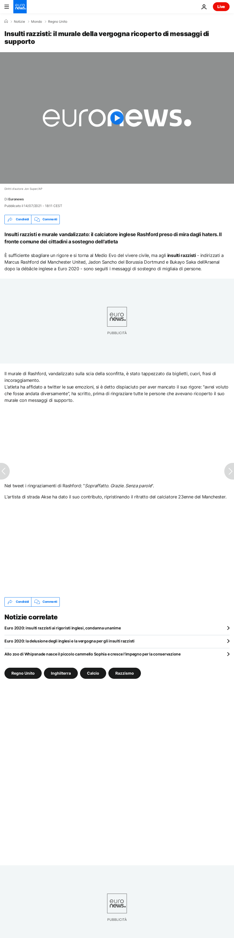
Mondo (36, 21)
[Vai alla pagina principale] (20, 6)
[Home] (6, 21)
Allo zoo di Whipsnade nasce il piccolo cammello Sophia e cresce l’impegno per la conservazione (92, 654)
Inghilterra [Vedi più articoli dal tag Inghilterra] (61, 672)
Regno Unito (57, 21)
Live (221, 6)
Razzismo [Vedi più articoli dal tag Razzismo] (124, 672)
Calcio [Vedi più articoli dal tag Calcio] (93, 672)
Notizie (19, 21)
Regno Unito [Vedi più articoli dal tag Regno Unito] (23, 672)
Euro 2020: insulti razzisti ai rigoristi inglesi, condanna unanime (62, 628)
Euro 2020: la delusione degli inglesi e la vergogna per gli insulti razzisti (69, 641)
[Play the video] (117, 118)
